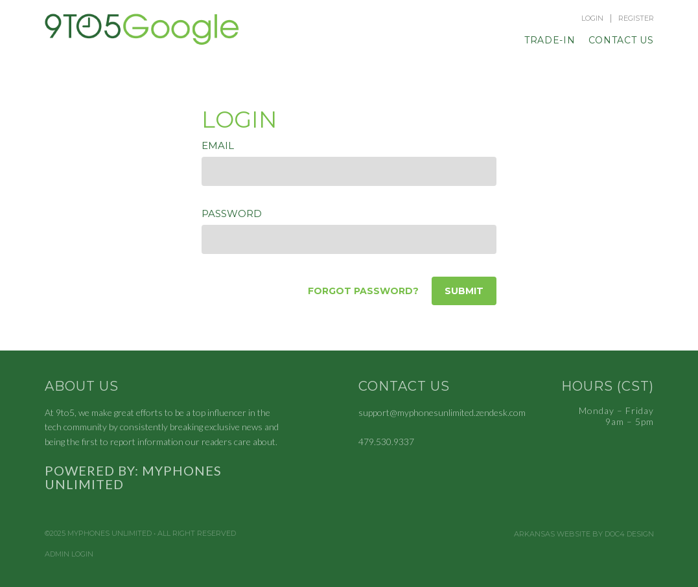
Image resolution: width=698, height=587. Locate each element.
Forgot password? (363, 291)
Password (232, 213)
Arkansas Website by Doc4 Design (584, 534)
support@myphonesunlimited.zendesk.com (442, 412)
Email (218, 145)
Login (592, 18)
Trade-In (550, 40)
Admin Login (69, 554)
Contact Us (621, 40)
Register (636, 18)
